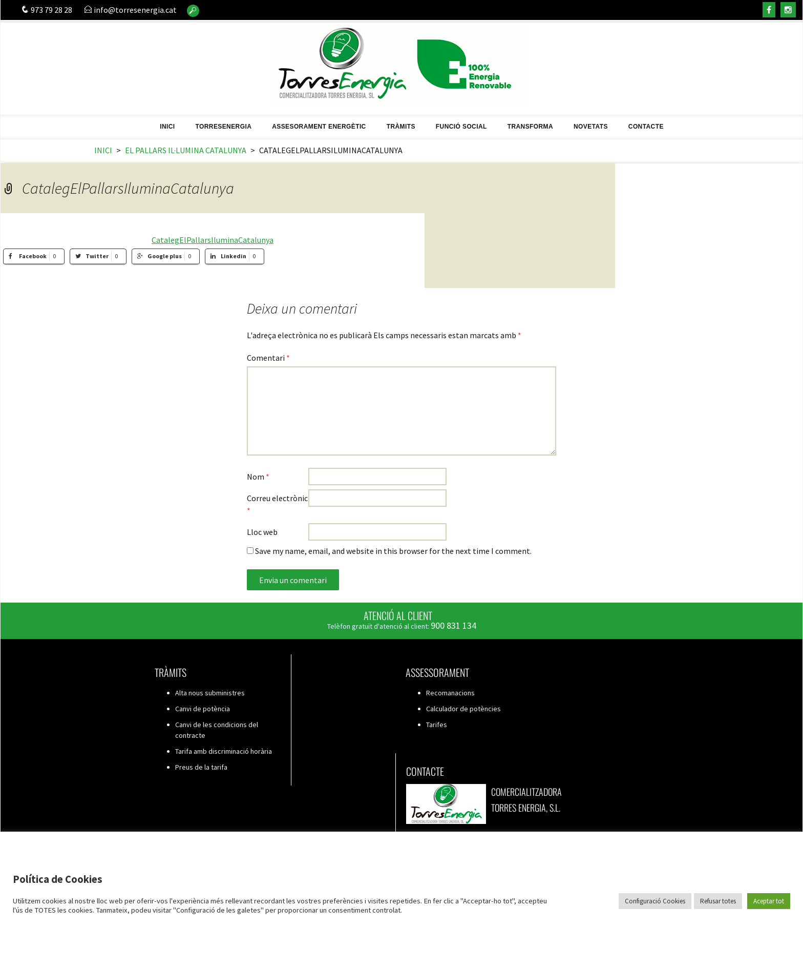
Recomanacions (450, 692)
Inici (167, 123)
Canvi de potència (202, 708)
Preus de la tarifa (201, 767)
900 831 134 (453, 625)
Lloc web (262, 532)
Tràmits (401, 123)
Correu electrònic (277, 504)
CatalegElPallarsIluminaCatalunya (212, 240)
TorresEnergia (224, 123)
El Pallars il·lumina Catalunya (185, 150)
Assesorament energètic (319, 123)
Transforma (530, 123)
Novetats (591, 123)
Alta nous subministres (210, 692)
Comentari (268, 358)
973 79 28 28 (46, 10)
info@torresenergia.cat (130, 10)
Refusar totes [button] (718, 901)
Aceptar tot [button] (768, 901)
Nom (258, 476)
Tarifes (436, 724)
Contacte (646, 123)
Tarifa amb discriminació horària (223, 751)
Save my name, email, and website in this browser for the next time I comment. (393, 551)
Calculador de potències (463, 708)
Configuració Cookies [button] (655, 901)
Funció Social (461, 123)
